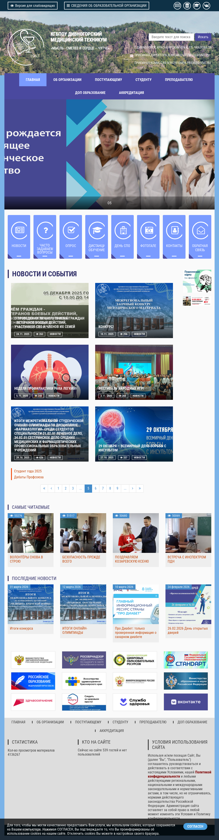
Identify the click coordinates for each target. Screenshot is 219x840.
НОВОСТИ (19, 246)
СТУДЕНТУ (143, 80)
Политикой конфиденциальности (179, 774)
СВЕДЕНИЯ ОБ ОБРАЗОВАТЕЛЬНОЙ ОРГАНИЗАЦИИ (107, 6)
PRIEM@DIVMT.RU (199, 63)
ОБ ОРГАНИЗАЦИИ (67, 80)
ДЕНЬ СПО (122, 246)
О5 (109, 203)
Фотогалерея (148, 246)
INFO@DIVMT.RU (198, 55)
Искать (203, 37)
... (80, 488)
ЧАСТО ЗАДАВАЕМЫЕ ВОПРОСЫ (45, 248)
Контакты (174, 246)
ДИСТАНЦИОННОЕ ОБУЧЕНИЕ (96, 248)
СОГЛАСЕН (195, 826)
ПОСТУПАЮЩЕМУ (108, 80)
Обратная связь (200, 248)
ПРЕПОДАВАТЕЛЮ (179, 80)
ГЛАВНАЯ (33, 80)
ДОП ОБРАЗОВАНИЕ (90, 93)
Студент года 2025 (28, 471)
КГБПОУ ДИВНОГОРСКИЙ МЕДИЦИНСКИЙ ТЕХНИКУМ (79, 37)
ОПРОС (70, 246)
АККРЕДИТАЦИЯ (131, 93)
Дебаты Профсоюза (29, 477)
